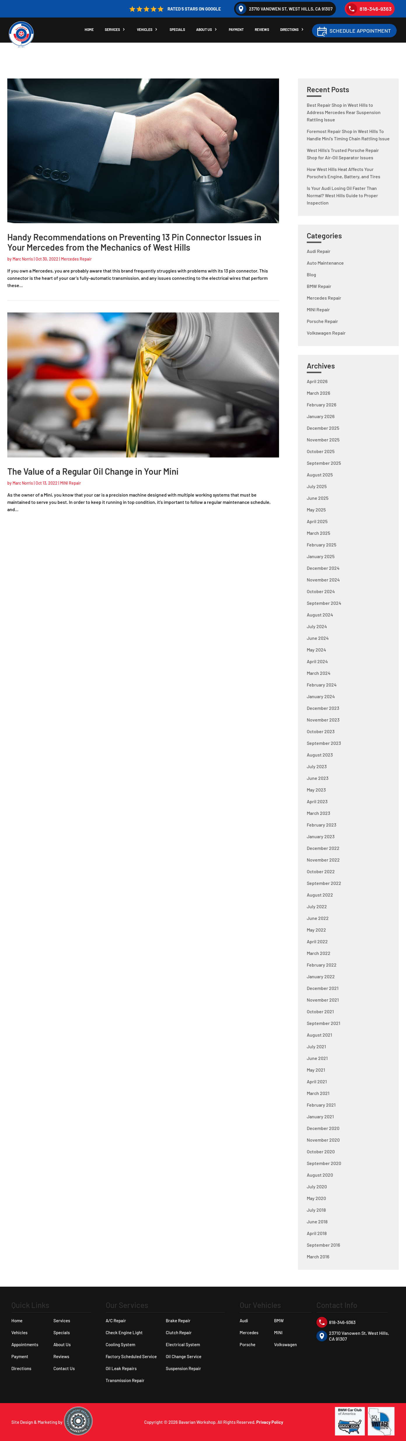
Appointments (24, 1344)
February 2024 (322, 684)
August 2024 (320, 614)
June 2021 (317, 1058)
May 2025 (316, 509)
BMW (279, 1320)
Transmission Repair (125, 1380)
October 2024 (321, 591)
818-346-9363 (369, 8)
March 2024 (318, 673)
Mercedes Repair (76, 258)
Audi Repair (318, 251)
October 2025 (320, 451)
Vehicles (145, 31)
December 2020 (323, 1128)
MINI (278, 1332)
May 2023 (316, 789)
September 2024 (324, 603)
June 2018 (317, 1221)
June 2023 (317, 778)
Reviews (264, 31)
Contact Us (64, 1368)
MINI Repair (70, 483)
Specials (178, 31)
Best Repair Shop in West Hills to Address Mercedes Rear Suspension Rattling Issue (344, 112)
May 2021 (316, 1070)
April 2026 (317, 381)
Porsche (247, 1344)
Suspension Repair (183, 1368)
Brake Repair (178, 1320)
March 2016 (318, 1256)
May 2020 (316, 1198)
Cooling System (120, 1344)
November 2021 (323, 999)
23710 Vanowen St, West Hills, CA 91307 (284, 8)
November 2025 (323, 439)
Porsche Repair (322, 321)
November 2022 (323, 859)
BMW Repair (319, 286)
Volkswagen (285, 1344)
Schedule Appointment (360, 31)
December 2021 (323, 988)
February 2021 (321, 1105)
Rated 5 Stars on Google (174, 9)
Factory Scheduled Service (131, 1356)
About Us (205, 31)
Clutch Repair (179, 1332)
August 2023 (320, 754)
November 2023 (323, 719)
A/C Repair (116, 1320)
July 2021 (316, 1046)
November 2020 (323, 1140)
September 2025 (324, 463)
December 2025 (323, 428)
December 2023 (323, 708)
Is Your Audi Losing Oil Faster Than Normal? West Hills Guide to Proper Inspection (342, 195)
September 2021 (323, 1023)
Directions (292, 31)
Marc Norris (23, 258)
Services (113, 31)
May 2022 (316, 929)
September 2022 (324, 883)
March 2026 (318, 393)
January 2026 (320, 416)
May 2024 (316, 649)
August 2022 (320, 894)
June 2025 (317, 498)
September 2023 (324, 743)
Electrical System (183, 1344)
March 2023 (318, 813)
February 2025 (321, 544)
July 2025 (317, 486)
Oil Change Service (183, 1356)
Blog (311, 274)
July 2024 (317, 626)
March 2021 (318, 1093)
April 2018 (317, 1233)
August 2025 (320, 474)
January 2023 (320, 836)
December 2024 (323, 568)
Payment (238, 31)
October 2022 (321, 871)
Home (89, 31)
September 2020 (324, 1163)
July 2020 (317, 1186)
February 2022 (322, 964)
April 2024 (317, 661)
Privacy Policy (270, 1422)
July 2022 (317, 906)
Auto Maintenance (325, 263)
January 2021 (320, 1116)
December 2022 (323, 848)
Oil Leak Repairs (121, 1368)
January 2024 (321, 696)
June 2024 (318, 638)
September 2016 (323, 1245)
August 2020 (320, 1175)
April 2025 (317, 521)
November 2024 (323, 579)
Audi (244, 1320)
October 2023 (320, 731)
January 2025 (320, 556)
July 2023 (317, 766)
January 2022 (321, 976)
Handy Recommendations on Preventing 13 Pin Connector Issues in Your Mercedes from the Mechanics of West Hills (134, 242)
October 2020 (321, 1151)
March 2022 (318, 953)
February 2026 (321, 404)
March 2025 (318, 533)
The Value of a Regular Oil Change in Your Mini (93, 471)
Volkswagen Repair (326, 333)
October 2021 (320, 1011)
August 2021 (319, 1034)
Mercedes (249, 1332)
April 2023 (317, 801)
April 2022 (317, 941)
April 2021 (317, 1081)
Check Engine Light (124, 1332)
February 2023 (321, 824)
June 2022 (318, 918)
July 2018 (316, 1210)
